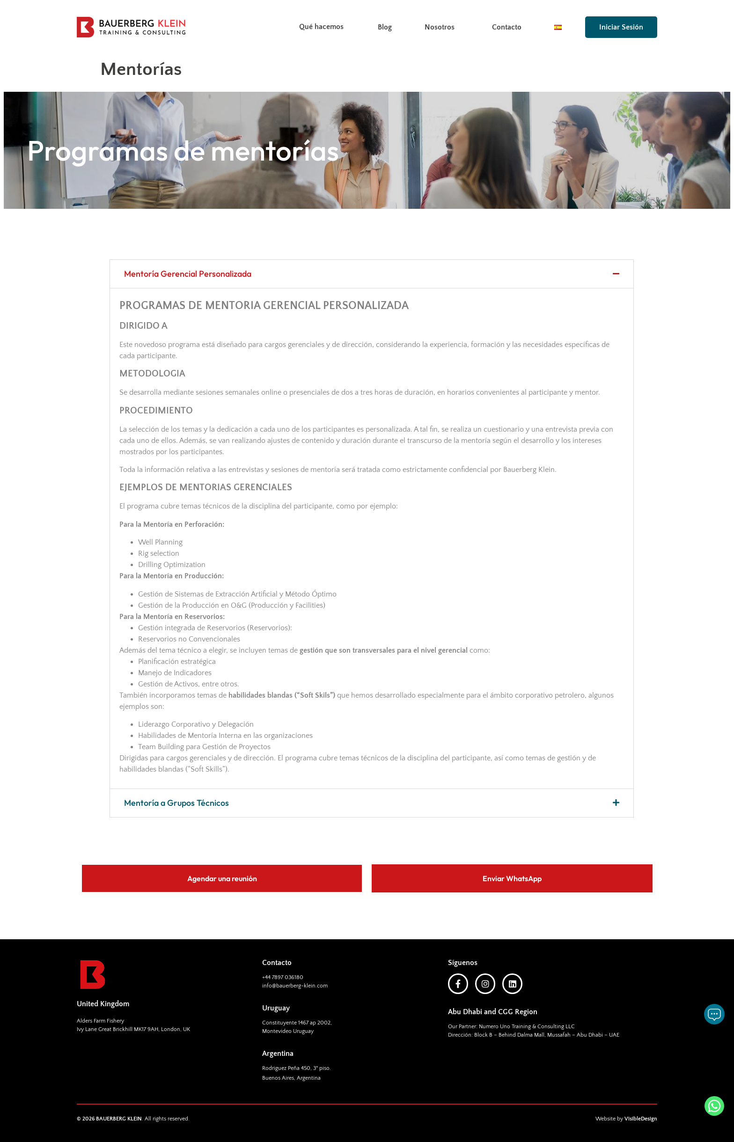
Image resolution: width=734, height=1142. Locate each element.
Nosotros (442, 27)
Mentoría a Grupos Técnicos (176, 802)
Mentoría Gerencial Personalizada (187, 273)
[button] (371, 274)
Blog (385, 27)
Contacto (506, 27)
